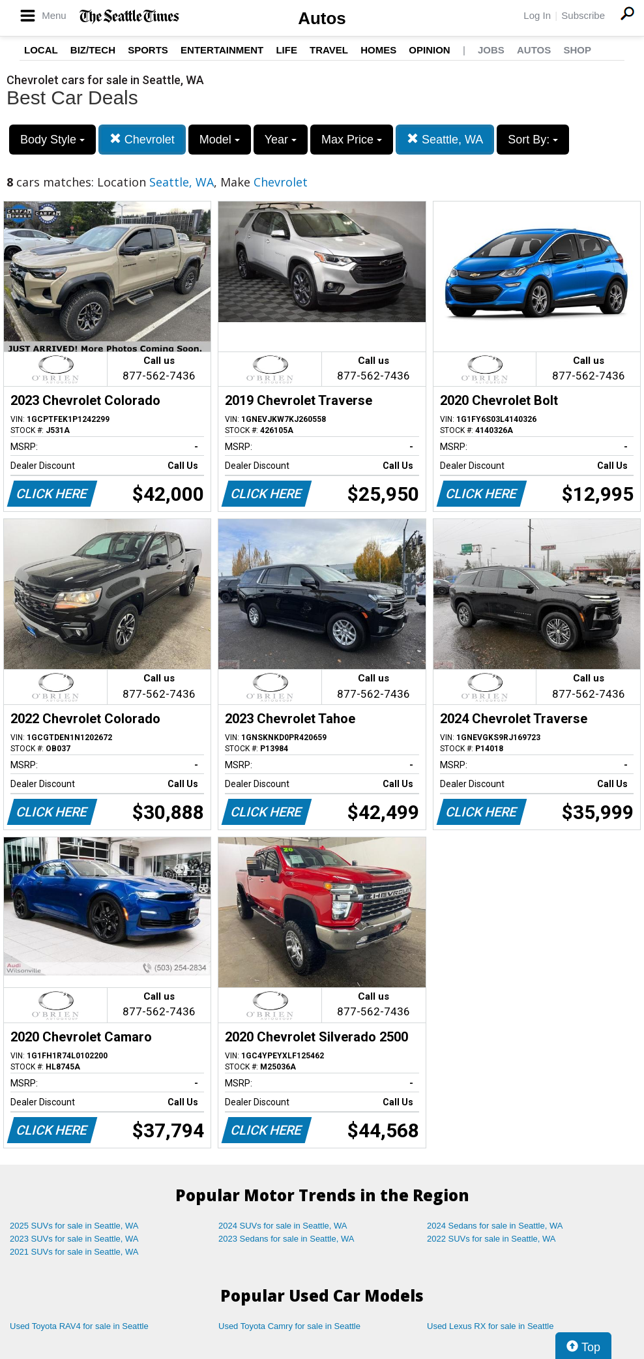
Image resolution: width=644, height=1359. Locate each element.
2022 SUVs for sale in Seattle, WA (491, 1239)
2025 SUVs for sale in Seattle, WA (74, 1226)
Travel (329, 49)
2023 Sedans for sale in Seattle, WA (286, 1239)
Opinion (429, 49)
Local (41, 49)
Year (281, 139)
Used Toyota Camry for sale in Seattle (289, 1326)
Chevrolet (142, 139)
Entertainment (222, 49)
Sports (148, 49)
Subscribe (583, 15)
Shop (577, 49)
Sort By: (533, 139)
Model (219, 139)
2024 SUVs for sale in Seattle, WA (282, 1226)
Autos (322, 18)
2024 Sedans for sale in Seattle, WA (495, 1226)
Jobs (491, 49)
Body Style (52, 139)
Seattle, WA (445, 139)
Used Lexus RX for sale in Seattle (490, 1326)
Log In (537, 15)
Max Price (351, 139)
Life (286, 49)
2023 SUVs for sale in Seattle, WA (74, 1239)
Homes (378, 49)
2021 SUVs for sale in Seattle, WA (74, 1252)
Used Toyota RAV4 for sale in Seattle (79, 1326)
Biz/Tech (92, 49)
